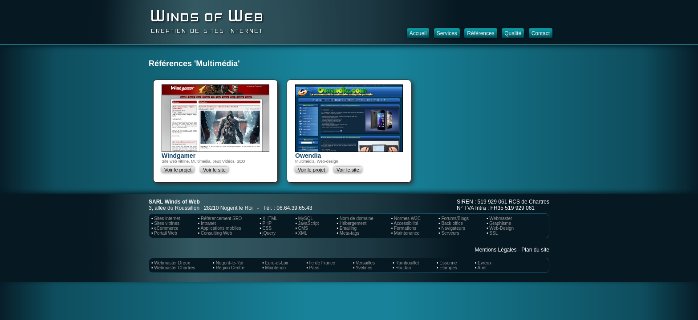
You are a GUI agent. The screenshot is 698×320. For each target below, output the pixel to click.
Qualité (512, 33)
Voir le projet (177, 169)
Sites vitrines (166, 223)
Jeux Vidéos (224, 161)
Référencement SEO (221, 218)
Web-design (327, 161)
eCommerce (166, 228)
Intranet (208, 223)
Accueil (418, 33)
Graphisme (500, 223)
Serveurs (450, 233)
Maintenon (275, 267)
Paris (314, 267)
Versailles (365, 262)
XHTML (269, 218)
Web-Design (501, 228)
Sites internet (167, 218)
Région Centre (230, 267)
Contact (541, 33)
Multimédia (201, 161)
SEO (240, 161)
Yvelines (364, 267)
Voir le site (214, 169)
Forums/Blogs (455, 218)
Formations (405, 228)
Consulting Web (216, 233)
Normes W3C (407, 218)
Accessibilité (406, 223)
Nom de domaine (356, 218)
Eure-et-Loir (276, 262)
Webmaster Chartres (174, 267)
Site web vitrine (175, 161)
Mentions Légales (496, 250)
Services (447, 33)
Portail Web (165, 233)
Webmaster (500, 218)
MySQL (305, 218)
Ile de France (322, 262)
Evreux (484, 262)
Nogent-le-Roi (229, 262)
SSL (493, 233)
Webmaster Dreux (172, 262)
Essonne (448, 262)
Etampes (448, 267)
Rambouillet (407, 262)
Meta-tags (349, 233)
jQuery (268, 233)
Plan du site (535, 250)
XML (303, 233)
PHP (267, 223)
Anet (482, 267)
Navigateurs (453, 228)
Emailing (348, 228)
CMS (303, 228)
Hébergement (353, 223)
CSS (267, 228)
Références (480, 33)
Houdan (403, 267)
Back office (452, 223)
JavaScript (308, 223)
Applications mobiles (220, 228)
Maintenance (406, 233)
